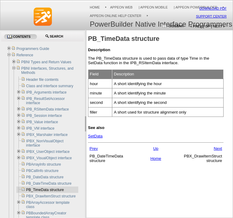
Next (217, 26)
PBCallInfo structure (42, 171)
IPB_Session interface (44, 116)
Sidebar (176, 26)
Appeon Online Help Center (115, 16)
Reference (24, 55)
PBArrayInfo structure (43, 164)
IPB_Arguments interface (46, 92)
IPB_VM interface (40, 128)
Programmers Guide (32, 49)
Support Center (211, 16)
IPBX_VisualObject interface (49, 158)
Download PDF (213, 8)
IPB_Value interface (42, 122)
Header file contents (42, 80)
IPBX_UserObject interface (47, 152)
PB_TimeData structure (45, 190)
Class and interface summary (49, 86)
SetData (95, 136)
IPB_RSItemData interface (47, 109)
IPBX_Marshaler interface (47, 135)
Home (95, 7)
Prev (197, 26)
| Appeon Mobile (153, 7)
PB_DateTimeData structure (49, 183)
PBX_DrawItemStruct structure (51, 196)
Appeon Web (121, 7)
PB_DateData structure (44, 177)
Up (207, 26)
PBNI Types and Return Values (46, 62)
